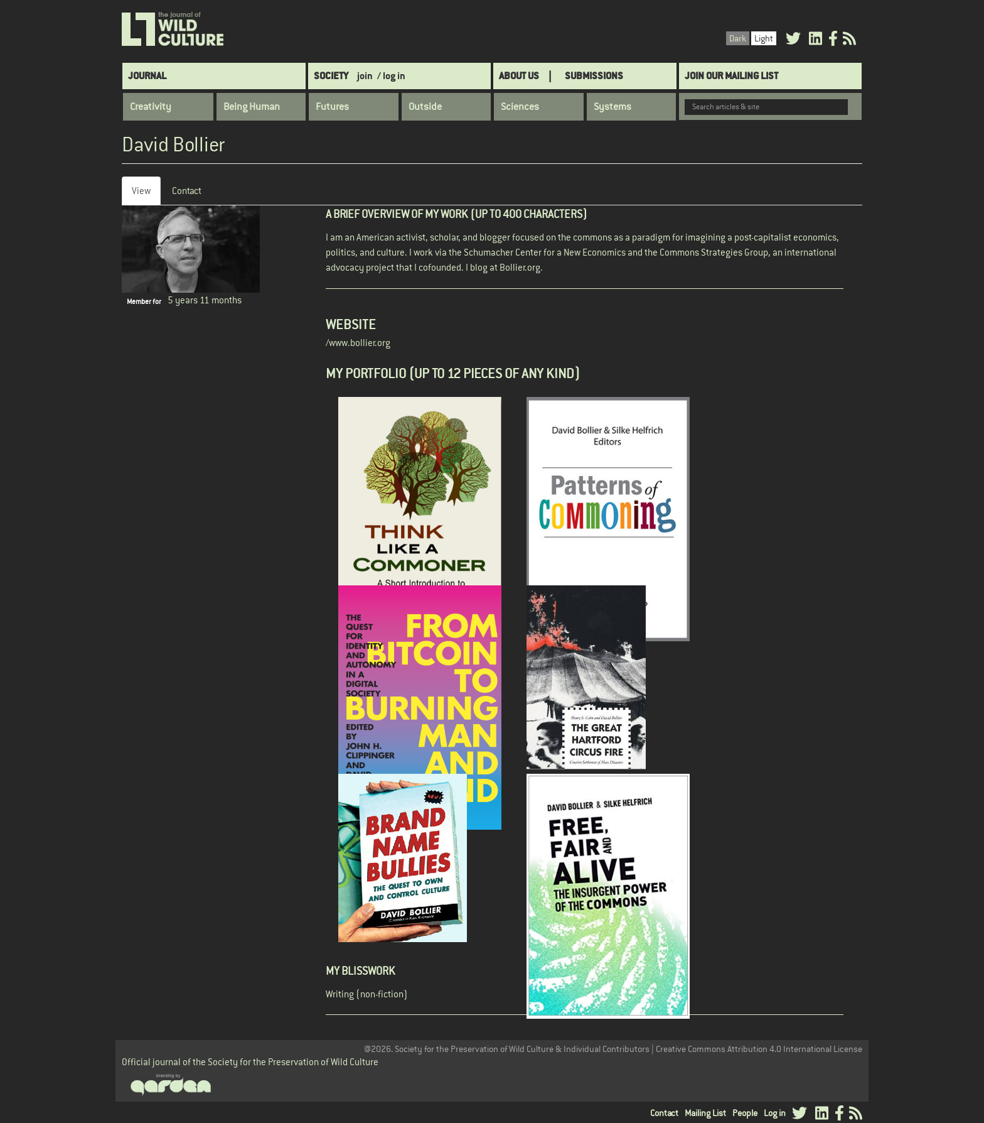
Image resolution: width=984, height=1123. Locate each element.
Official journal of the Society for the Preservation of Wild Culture (250, 1062)
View (146, 194)
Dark (737, 38)
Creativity (150, 106)
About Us (519, 75)
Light (763, 38)
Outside (425, 106)
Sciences (520, 106)
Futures (332, 106)
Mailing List (705, 1113)
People (744, 1113)
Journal (147, 75)
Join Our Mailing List (731, 75)
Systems (612, 106)
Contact (186, 191)
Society (331, 75)
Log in (775, 1113)
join (365, 75)
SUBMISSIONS (594, 75)
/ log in (391, 75)
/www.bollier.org (358, 343)
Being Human (251, 106)
